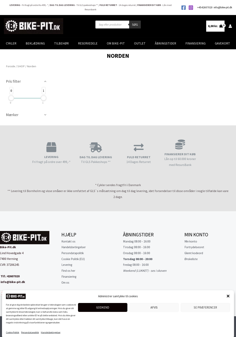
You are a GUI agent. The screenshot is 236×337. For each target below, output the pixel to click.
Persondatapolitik (30, 329)
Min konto (191, 241)
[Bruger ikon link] (230, 26)
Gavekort (222, 43)
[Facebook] (183, 7)
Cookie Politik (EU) (74, 259)
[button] (228, 293)
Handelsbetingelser (50, 329)
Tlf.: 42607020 (10, 276)
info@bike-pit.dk (223, 7)
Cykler (11, 43)
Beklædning (35, 43)
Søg (135, 25)
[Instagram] (190, 7)
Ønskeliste (191, 259)
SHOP (21, 66)
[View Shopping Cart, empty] (215, 26)
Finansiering (195, 43)
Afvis (154, 304)
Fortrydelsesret (195, 247)
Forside (10, 66)
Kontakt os (69, 241)
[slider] (11, 98)
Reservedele (88, 43)
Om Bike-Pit (116, 43)
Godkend (102, 304)
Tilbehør (61, 43)
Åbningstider (165, 43)
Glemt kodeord (194, 253)
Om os (65, 282)
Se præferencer (205, 304)
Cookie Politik (12, 329)
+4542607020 (205, 7)
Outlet (140, 43)
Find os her (68, 271)
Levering (67, 265)
